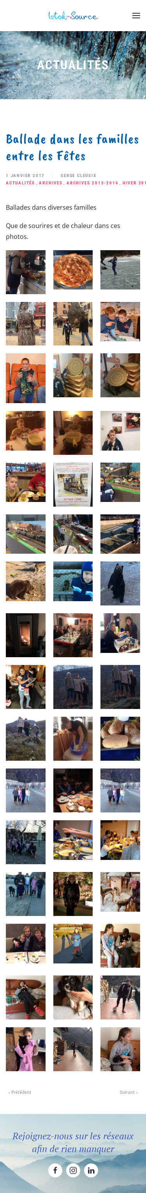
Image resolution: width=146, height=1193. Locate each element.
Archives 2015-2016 (92, 183)
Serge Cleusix (78, 175)
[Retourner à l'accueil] (73, 15)
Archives (50, 183)
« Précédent (19, 1092)
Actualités (20, 183)
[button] (136, 15)
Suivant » (129, 1092)
